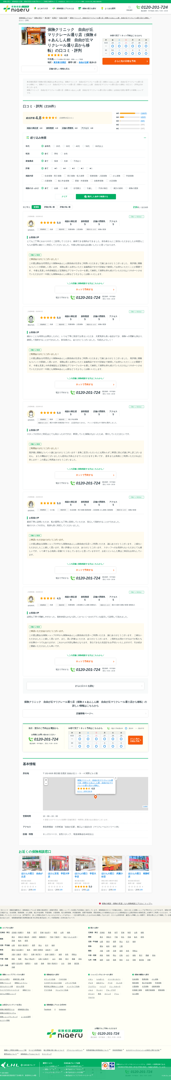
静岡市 (40, 950)
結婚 (56, 188)
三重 (56, 950)
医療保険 (145, 979)
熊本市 (54, 963)
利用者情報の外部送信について (97, 1050)
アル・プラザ (111, 990)
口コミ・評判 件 (84, 791)
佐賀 (36, 963)
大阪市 (18, 954)
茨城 (13, 941)
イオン (90, 979)
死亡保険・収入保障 (75, 176)
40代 (78, 146)
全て (46, 154)
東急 (99, 994)
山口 (53, 959)
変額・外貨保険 (81, 181)
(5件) (143, 121)
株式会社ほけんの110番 (74, 1072)
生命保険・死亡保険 (53, 176)
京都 (46, 954)
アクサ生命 (48, 990)
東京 (13, 937)
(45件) (143, 117)
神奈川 (20, 937)
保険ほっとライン (21, 983)
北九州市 (19, 963)
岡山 (26, 959)
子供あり (77, 161)
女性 (66, 154)
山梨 (13, 945)
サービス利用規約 (35, 1050)
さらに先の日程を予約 (125, 61)
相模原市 (42, 937)
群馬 (26, 941)
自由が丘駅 (84, 62)
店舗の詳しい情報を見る (59, 69)
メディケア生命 (70, 983)
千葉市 (56, 937)
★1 (90, 168)
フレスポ (119, 983)
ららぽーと (100, 979)
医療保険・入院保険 (98, 176)
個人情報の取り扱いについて (54, 1050)
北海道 (14, 932)
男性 (56, 154)
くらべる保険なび (51, 1066)
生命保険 (135, 979)
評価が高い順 (49, 207)
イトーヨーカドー (114, 979)
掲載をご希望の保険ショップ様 (15, 1050)
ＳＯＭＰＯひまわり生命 (53, 983)
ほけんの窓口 (5, 979)
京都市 (51, 954)
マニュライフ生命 (61, 990)
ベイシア (103, 986)
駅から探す (95, 928)
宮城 (41, 932)
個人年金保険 (63, 181)
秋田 (55, 932)
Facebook (47, 1009)
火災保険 (113, 181)
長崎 (42, 963)
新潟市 (25, 945)
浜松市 (47, 950)
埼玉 (65, 937)
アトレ (116, 994)
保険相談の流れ (23, 1009)
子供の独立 (103, 188)
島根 (19, 959)
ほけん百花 (20, 986)
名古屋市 (19, 950)
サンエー (99, 990)
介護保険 (48, 181)
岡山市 (31, 959)
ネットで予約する (84, 289)
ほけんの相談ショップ (8, 994)
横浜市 (26, 937)
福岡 (13, 963)
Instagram (62, 1009)
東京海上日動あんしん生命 (53, 986)
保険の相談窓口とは (7, 1009)
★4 (64, 168)
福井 (53, 945)
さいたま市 (72, 937)
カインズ (107, 994)
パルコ (90, 990)
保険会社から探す (52, 975)
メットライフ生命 (73, 986)
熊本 (49, 963)
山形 (62, 932)
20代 (58, 146)
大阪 (13, 954)
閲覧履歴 (129, 10)
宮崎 (69, 963)
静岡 (35, 950)
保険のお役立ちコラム (8, 1013)
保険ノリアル (49, 1069)
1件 (87, 890)
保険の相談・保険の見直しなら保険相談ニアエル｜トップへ (127, 903)
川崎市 (34, 937)
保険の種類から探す (142, 975)
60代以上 (99, 146)
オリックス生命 (49, 979)
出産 (66, 188)
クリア (64, 196)
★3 (73, 168)
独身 (56, 161)
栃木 (19, 941)
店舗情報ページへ (84, 713)
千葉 (51, 937)
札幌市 (20, 932)
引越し (89, 188)
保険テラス (27, 990)
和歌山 (74, 954)
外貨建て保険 (137, 990)
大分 (62, 963)
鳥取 (13, 959)
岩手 (35, 932)
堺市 (25, 954)
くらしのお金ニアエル (53, 1072)
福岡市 (27, 963)
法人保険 (135, 994)
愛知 (13, 950)
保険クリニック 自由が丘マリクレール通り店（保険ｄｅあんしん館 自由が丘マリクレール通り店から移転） (95, 782)
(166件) (144, 113)
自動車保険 (98, 181)
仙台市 (47, 932)
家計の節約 (118, 188)
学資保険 (130, 176)
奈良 (66, 954)
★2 (82, 168)
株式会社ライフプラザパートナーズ (78, 1075)
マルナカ (91, 997)
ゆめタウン (100, 983)
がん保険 (116, 176)
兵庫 (32, 954)
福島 (68, 932)
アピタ (90, 983)
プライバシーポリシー (75, 1050)
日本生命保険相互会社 (74, 1066)
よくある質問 (26, 1017)
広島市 (45, 959)
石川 (46, 945)
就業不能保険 (150, 990)
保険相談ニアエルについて (30, 1054)
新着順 (36, 207)
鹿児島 (76, 963)
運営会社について (10, 1054)
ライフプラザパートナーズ (9, 990)
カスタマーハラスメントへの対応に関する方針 (143, 1050)
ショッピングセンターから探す (102, 975)
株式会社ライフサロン (74, 1069)
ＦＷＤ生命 (63, 979)
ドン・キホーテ (115, 986)
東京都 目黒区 (60, 62)
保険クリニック (5, 983)
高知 (80, 959)
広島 (40, 959)
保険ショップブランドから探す (13, 975)
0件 (34, 890)
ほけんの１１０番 (6, 986)
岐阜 (28, 950)
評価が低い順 (65, 207)
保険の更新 (133, 188)
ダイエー (91, 994)
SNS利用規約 (117, 1050)
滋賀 (60, 954)
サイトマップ (47, 1054)
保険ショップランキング (9, 1017)
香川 (67, 959)
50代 (88, 146)
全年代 (47, 146)
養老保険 (135, 983)
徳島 (60, 959)
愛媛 (73, 959)
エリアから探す (8, 928)
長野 (33, 945)
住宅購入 (77, 188)
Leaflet (145, 806)
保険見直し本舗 (18, 979)
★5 (55, 168)
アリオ (110, 983)
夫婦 (66, 161)
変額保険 (161, 990)
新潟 (19, 945)
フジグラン (92, 986)
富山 (40, 945)
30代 (68, 146)
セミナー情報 (5, 1020)
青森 (28, 932)
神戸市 (38, 954)
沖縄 (13, 967)
